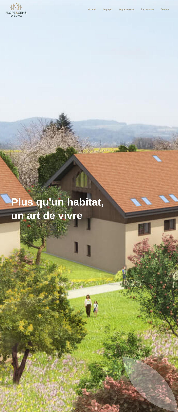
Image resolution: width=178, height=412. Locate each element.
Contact (165, 9)
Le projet (107, 9)
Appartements (126, 9)
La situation (147, 9)
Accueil (92, 9)
